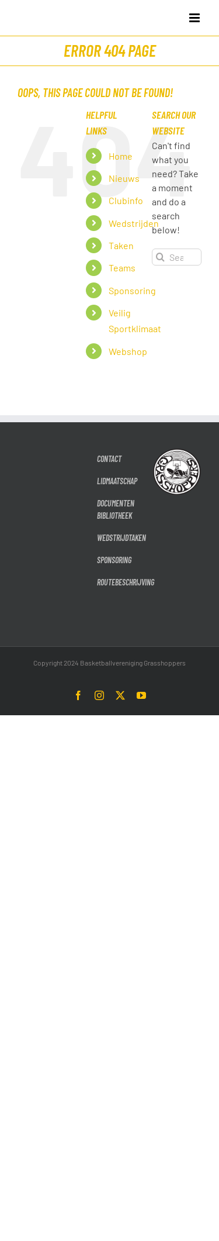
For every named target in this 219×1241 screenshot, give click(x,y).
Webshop (128, 351)
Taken (121, 245)
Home (121, 155)
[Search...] (176, 257)
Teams (122, 267)
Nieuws (124, 178)
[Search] (160, 257)
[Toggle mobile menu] (195, 18)
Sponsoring (132, 290)
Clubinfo (126, 200)
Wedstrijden (134, 223)
